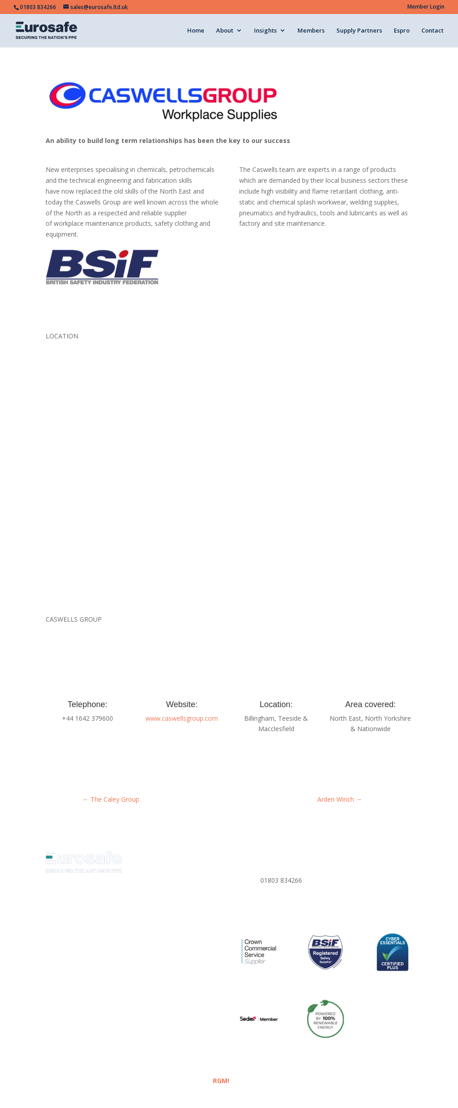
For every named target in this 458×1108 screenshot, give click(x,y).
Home (195, 30)
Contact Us (144, 991)
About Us (59, 964)
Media (55, 977)
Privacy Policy (355, 866)
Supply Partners (359, 30)
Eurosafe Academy (101, 977)
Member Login (425, 7)
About (224, 30)
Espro (402, 30)
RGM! (221, 1080)
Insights (265, 30)
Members (311, 30)
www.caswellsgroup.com (182, 718)
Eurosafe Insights (190, 964)
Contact (432, 30)
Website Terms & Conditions (88, 1004)
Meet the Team (105, 964)
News (146, 964)
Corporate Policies (362, 898)
